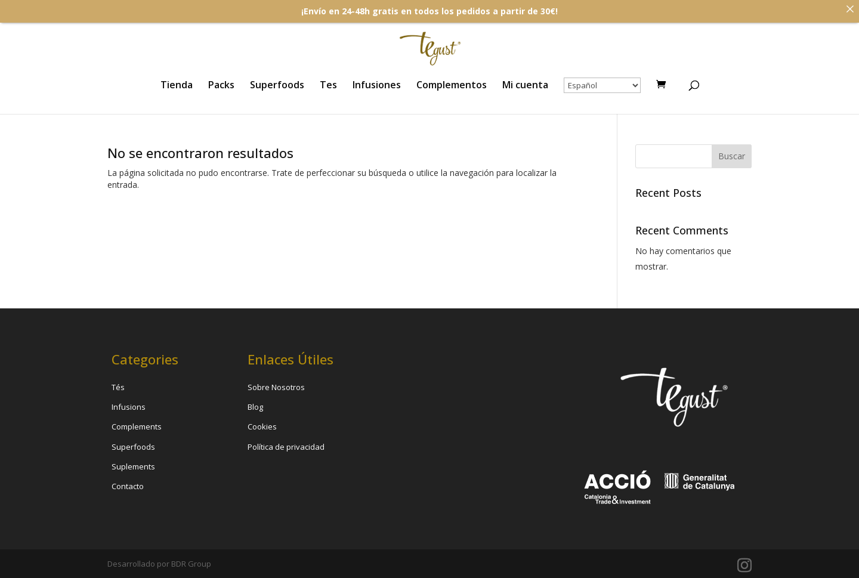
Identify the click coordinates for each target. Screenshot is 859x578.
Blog (255, 406)
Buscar (731, 156)
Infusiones (377, 86)
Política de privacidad (286, 446)
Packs (221, 86)
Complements (137, 426)
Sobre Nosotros (276, 387)
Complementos (451, 86)
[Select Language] (602, 85)
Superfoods (277, 86)
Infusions (129, 406)
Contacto (128, 486)
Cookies (262, 426)
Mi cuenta (525, 86)
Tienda (176, 86)
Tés (118, 387)
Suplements (133, 466)
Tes (328, 86)
